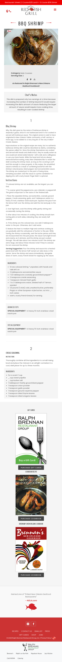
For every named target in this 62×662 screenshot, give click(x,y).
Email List (38, 631)
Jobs (41, 635)
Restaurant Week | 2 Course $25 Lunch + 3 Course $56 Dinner (31, 2)
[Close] (58, 1)
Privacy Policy (46, 638)
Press (47, 631)
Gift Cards (24, 635)
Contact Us (26, 631)
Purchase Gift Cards (31, 468)
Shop (34, 635)
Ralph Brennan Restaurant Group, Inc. (26, 638)
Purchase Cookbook (31, 518)
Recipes (15, 631)
